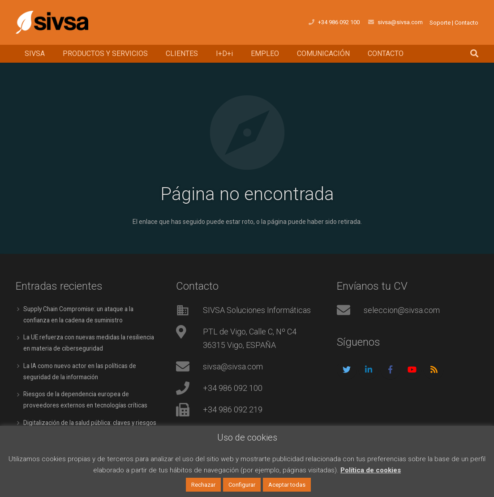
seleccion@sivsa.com (402, 308)
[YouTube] (412, 368)
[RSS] (434, 368)
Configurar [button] (241, 484)
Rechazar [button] (203, 484)
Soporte (440, 22)
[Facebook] (390, 368)
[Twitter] (347, 368)
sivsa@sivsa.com (400, 22)
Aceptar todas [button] (286, 484)
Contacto (466, 22)
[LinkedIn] (368, 368)
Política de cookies (370, 470)
